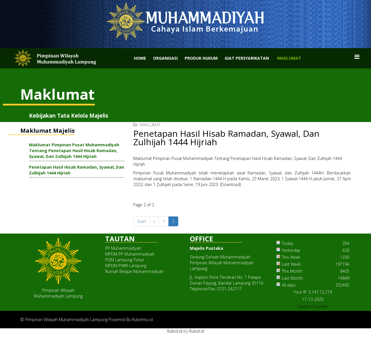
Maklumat (289, 58)
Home (140, 58)
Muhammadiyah (180, 173)
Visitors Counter (313, 306)
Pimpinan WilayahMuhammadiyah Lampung (58, 293)
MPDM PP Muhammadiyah (129, 254)
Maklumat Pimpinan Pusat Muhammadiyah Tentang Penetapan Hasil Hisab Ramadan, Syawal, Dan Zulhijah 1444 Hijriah (74, 150)
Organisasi (165, 58)
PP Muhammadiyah (123, 248)
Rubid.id (174, 331)
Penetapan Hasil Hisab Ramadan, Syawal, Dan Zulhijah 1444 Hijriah (76, 170)
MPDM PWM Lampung (125, 265)
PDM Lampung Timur (124, 260)
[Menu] (356, 56)
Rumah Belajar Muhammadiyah (134, 271)
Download (230, 184)
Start (141, 221)
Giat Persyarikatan (247, 58)
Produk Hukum (201, 58)
